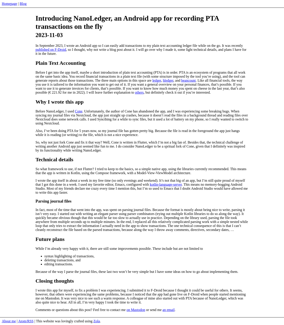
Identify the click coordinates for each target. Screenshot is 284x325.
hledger (168, 80)
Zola (96, 321)
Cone (79, 111)
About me (9, 321)
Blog (23, 4)
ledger (156, 80)
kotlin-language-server (166, 184)
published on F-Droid (51, 49)
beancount (188, 80)
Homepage (9, 4)
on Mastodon (135, 310)
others (139, 92)
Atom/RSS (26, 321)
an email (168, 310)
